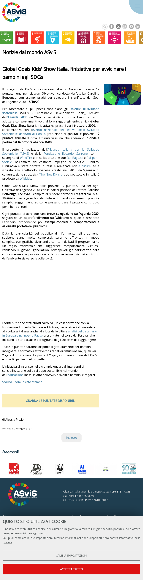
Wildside (25, 178)
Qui (5, 538)
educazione (15, 375)
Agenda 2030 (17, 117)
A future (84, 166)
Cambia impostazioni (71, 555)
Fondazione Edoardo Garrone (66, 154)
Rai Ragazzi (75, 158)
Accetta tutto (71, 569)
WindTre (26, 158)
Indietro (71, 438)
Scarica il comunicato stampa (22, 382)
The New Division (51, 174)
